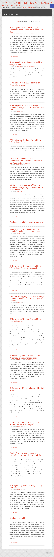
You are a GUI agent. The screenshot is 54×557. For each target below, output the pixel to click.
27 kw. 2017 (19, 33)
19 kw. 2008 (19, 457)
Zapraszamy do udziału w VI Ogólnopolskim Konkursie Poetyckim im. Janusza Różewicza (26, 160)
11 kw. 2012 (19, 302)
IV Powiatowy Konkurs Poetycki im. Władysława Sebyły (25, 141)
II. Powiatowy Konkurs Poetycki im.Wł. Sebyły (27, 389)
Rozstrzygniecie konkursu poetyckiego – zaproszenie (26, 63)
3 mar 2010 (19, 392)
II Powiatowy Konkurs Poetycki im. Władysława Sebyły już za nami (25, 356)
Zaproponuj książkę (8, 14)
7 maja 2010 (19, 359)
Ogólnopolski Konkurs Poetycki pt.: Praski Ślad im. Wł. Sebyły (25, 423)
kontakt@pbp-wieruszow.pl (27, 7)
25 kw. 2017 (19, 66)
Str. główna (6, 11)
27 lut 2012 (19, 323)
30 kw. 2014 (19, 164)
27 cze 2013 (19, 191)
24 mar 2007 (20, 489)
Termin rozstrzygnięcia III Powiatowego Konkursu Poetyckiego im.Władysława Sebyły (27, 298)
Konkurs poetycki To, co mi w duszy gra (27, 222)
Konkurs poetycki (17, 518)
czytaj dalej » (14, 56)
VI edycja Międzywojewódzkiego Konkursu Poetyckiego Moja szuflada (26, 230)
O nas (13, 11)
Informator (42, 11)
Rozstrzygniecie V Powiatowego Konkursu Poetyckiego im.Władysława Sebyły (26, 29)
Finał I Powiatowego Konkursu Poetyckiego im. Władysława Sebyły (25, 454)
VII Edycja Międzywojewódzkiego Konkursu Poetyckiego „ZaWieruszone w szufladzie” (26, 187)
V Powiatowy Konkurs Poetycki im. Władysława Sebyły (25, 84)
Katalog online (33, 11)
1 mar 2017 (19, 86)
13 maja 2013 (20, 223)
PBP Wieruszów (29, 359)
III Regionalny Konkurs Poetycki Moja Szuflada (26, 486)
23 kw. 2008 (19, 426)
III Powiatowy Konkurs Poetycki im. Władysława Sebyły (25, 320)
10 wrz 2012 (19, 233)
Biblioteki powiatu (22, 11)
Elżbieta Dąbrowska (30, 33)
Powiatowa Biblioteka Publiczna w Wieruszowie (27, 4)
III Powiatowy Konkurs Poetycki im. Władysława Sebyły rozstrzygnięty (25, 267)
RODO (17, 14)
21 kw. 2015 (19, 111)
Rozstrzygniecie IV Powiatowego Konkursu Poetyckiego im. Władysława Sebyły (27, 107)
